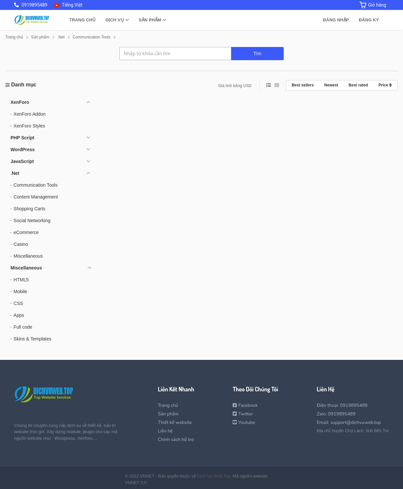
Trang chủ (82, 19)
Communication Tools (35, 185)
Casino (20, 244)
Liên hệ (165, 431)
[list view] (269, 85)
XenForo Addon (29, 114)
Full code (22, 327)
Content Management (35, 196)
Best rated (358, 85)
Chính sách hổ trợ (176, 439)
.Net (15, 173)
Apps (18, 315)
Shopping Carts (29, 208)
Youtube (244, 422)
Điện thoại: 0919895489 (342, 405)
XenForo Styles (29, 125)
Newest (331, 85)
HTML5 (21, 279)
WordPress (23, 149)
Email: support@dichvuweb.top (349, 422)
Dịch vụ (117, 19)
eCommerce (25, 232)
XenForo (20, 102)
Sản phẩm (152, 19)
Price (385, 85)
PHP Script (22, 137)
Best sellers (303, 85)
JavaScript (22, 161)
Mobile (20, 291)
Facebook (245, 405)
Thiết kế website (175, 422)
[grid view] (277, 85)
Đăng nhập (336, 19)
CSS (18, 303)
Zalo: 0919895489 (336, 414)
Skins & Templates (32, 338)
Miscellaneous (28, 256)
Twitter (243, 414)
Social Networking (31, 220)
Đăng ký (369, 19)
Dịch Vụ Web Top (213, 476)
